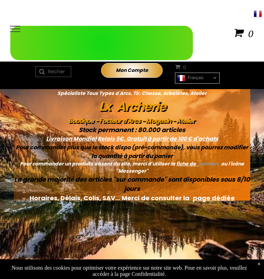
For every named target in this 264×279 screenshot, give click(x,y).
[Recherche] (53, 71)
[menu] (15, 29)
